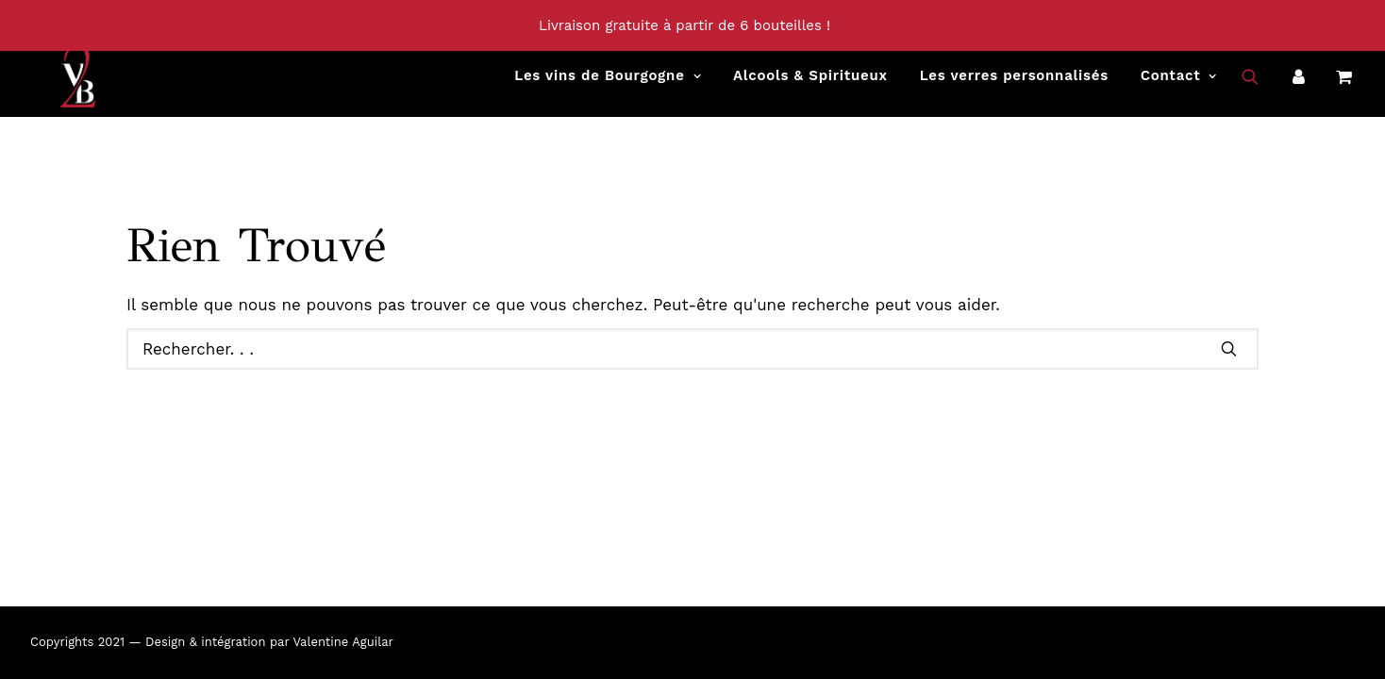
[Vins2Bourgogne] (48, 86)
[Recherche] (692, 349)
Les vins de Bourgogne (607, 85)
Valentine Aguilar (342, 642)
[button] (1262, 86)
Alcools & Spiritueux (810, 85)
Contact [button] (1179, 85)
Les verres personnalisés (1014, 85)
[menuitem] (607, 86)
